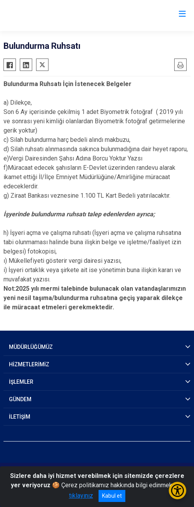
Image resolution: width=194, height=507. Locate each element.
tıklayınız (81, 495)
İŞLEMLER (21, 382)
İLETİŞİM (19, 417)
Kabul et (112, 496)
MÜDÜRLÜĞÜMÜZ (31, 347)
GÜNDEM (20, 399)
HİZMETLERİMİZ (29, 364)
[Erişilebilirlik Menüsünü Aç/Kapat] (177, 490)
